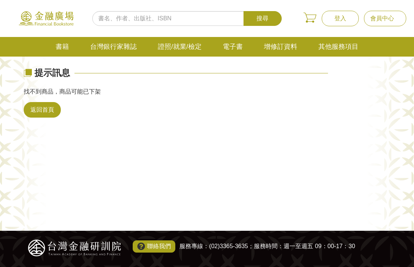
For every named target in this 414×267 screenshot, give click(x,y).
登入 (340, 18)
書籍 (62, 46)
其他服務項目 (338, 46)
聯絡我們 (159, 246)
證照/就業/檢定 (180, 46)
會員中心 (382, 18)
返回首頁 (42, 110)
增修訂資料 (280, 46)
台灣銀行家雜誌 (113, 46)
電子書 (233, 46)
